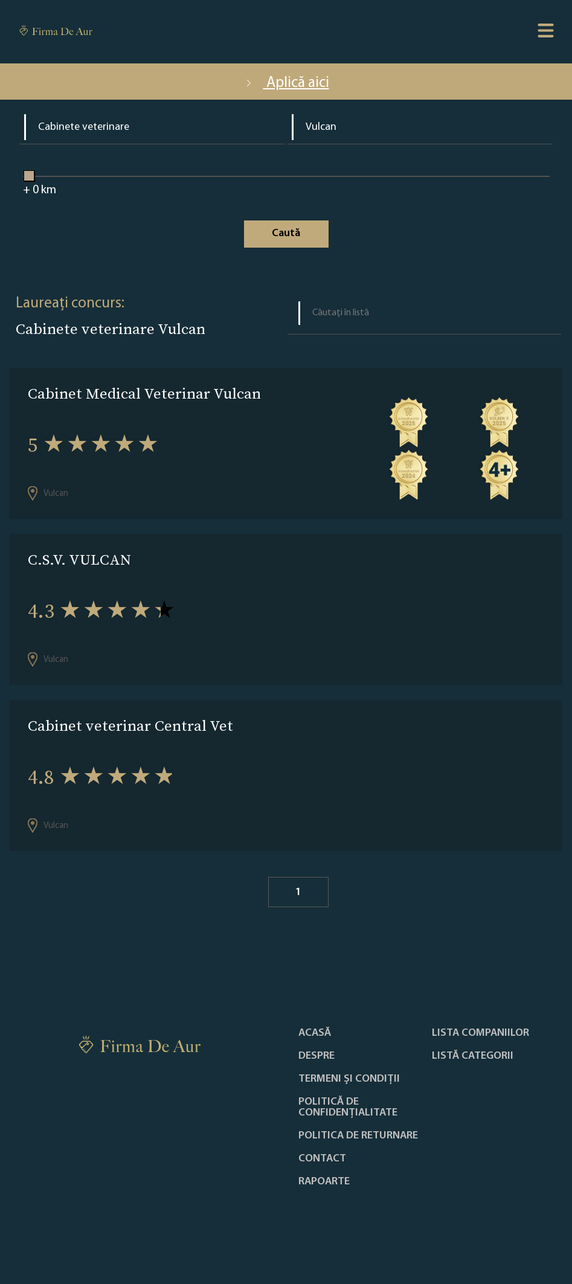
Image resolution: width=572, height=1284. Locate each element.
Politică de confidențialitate (347, 1108)
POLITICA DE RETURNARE (358, 1136)
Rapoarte (324, 1181)
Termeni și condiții (349, 1079)
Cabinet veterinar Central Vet (130, 725)
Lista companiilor (480, 1033)
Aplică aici (286, 83)
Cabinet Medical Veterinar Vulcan (144, 393)
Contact (322, 1159)
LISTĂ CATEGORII (472, 1056)
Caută (286, 233)
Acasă (314, 1033)
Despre (316, 1056)
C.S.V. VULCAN (79, 559)
